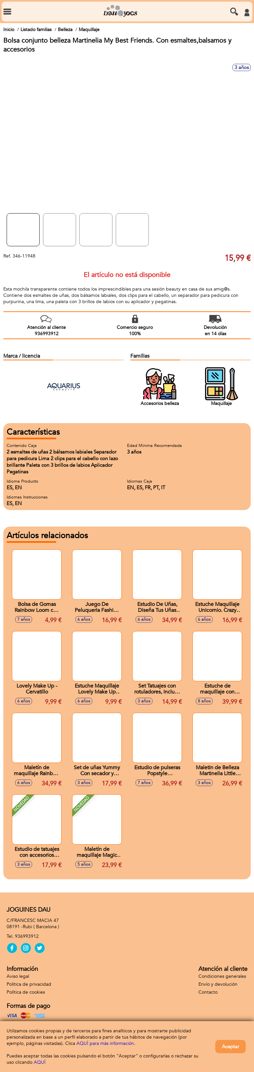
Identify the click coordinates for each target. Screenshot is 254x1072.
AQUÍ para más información (105, 1043)
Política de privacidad (29, 984)
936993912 (27, 936)
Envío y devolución (217, 984)
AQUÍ (40, 1062)
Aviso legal (18, 976)
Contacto (208, 992)
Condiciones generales (222, 976)
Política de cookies (26, 992)
